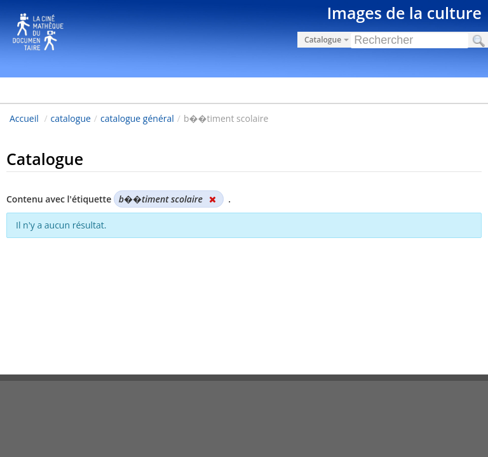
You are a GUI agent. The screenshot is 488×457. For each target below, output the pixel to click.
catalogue (71, 118)
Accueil (24, 118)
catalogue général (137, 118)
